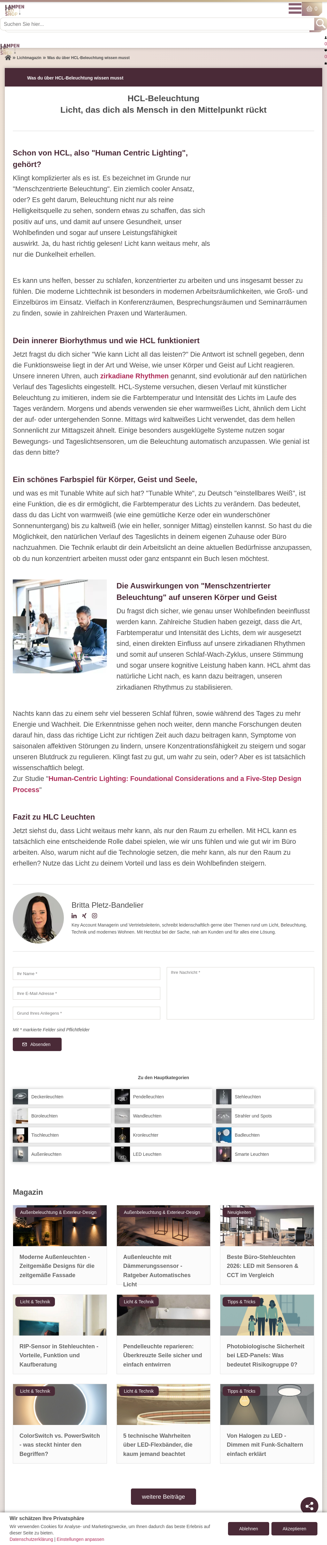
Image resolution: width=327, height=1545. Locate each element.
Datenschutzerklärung (31, 1539)
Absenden (40, 1044)
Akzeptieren (294, 1528)
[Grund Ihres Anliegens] (86, 1013)
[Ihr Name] (86, 973)
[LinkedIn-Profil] (74, 916)
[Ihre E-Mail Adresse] (86, 993)
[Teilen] (309, 1506)
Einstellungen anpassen (80, 1539)
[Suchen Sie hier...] (158, 24)
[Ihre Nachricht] (240, 993)
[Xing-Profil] (84, 916)
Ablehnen (248, 1528)
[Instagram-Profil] (94, 916)
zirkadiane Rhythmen (134, 376)
